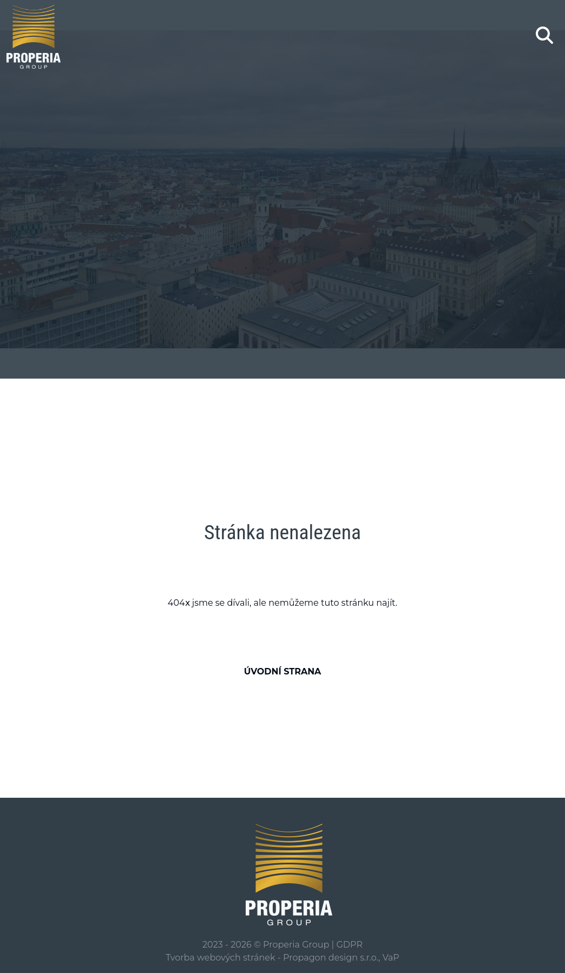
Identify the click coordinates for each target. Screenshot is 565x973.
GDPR (349, 944)
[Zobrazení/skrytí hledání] (544, 35)
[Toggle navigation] (513, 37)
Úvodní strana (282, 671)
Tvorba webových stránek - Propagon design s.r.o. (272, 957)
